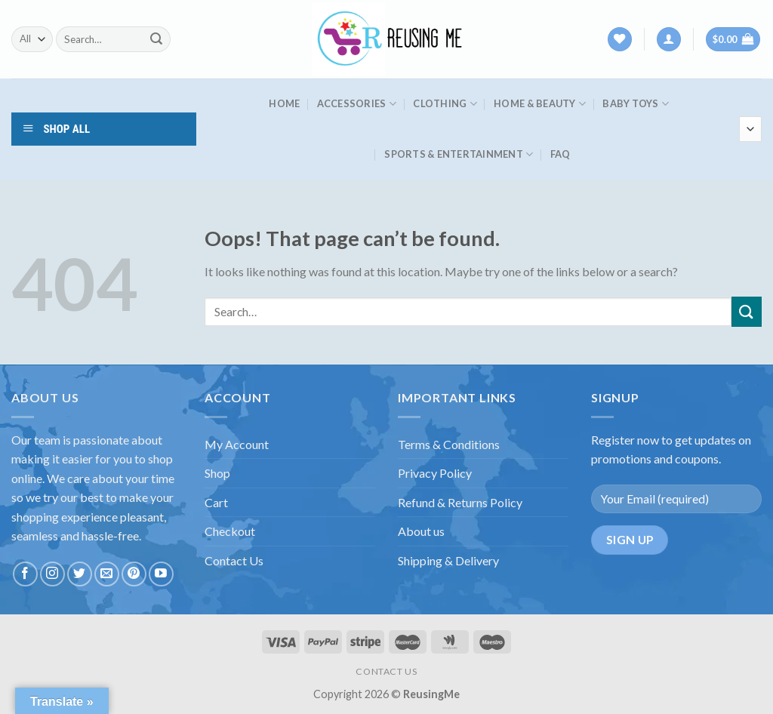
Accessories (356, 104)
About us (421, 531)
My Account (237, 444)
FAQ (560, 154)
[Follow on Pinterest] (134, 574)
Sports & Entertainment (458, 154)
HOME (284, 103)
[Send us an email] (106, 574)
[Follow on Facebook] (25, 574)
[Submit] (156, 39)
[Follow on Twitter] (79, 574)
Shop (217, 473)
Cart (216, 502)
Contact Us (234, 560)
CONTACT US (386, 671)
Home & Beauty (540, 104)
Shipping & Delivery (448, 560)
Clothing (445, 104)
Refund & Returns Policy (460, 502)
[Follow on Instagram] (52, 574)
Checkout (230, 531)
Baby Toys (635, 104)
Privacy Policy (435, 473)
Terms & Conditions (449, 444)
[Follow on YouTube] (161, 574)
